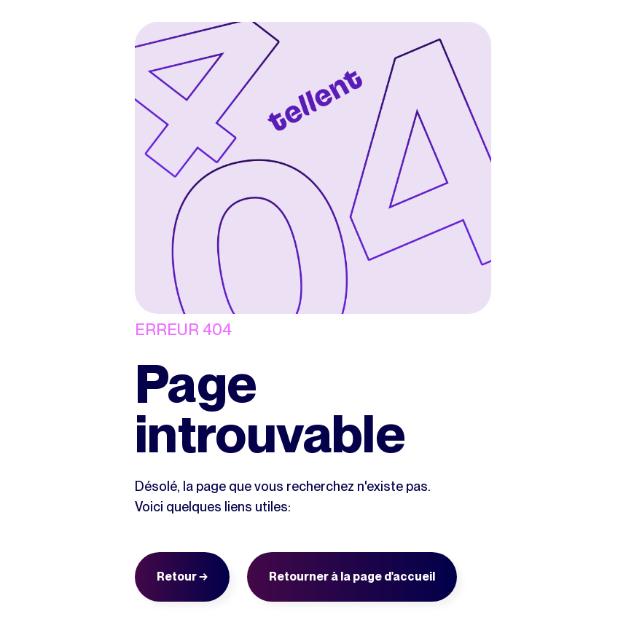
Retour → (182, 576)
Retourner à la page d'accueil (352, 576)
